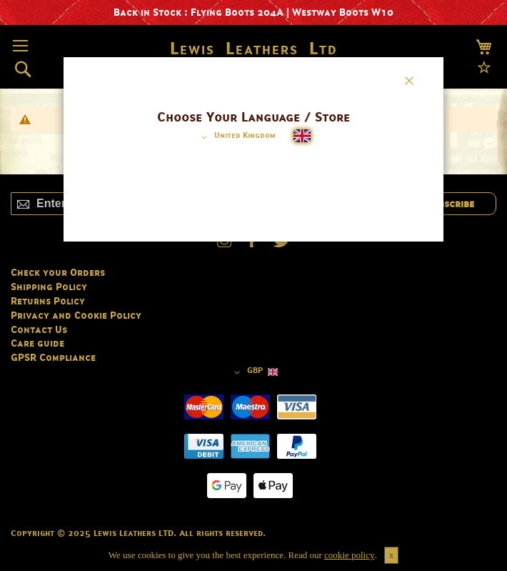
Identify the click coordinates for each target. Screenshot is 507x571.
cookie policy (349, 555)
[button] (236, 137)
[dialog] (254, 285)
